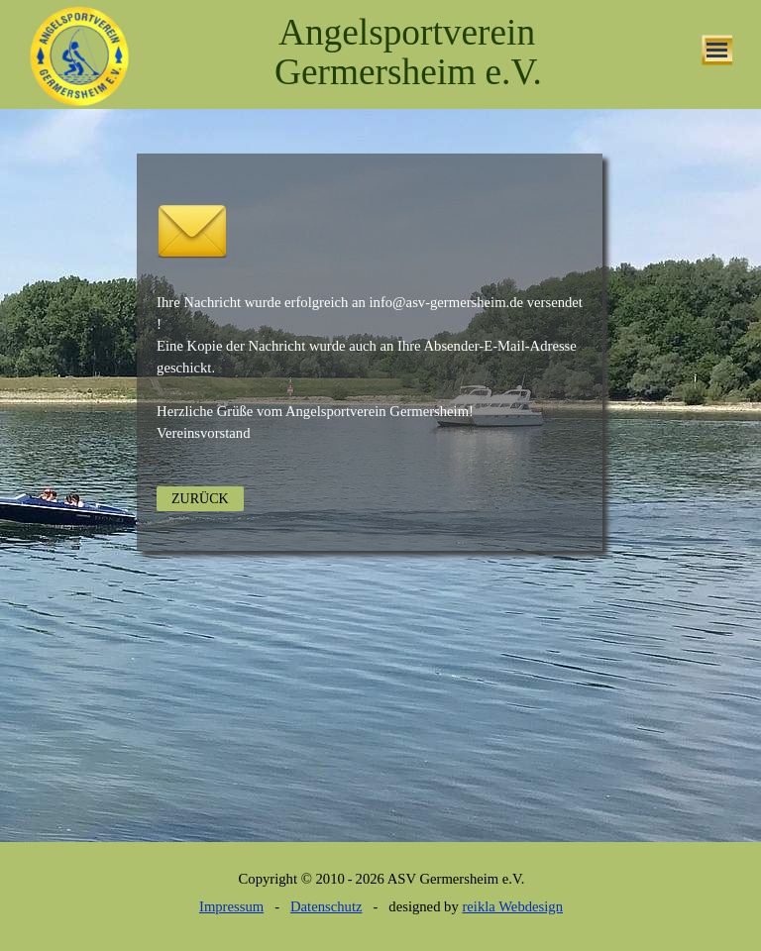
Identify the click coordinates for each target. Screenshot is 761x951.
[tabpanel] (373, 131)
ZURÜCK (200, 498)
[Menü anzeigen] (717, 50)
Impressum (231, 906)
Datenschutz (326, 906)
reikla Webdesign (512, 906)
